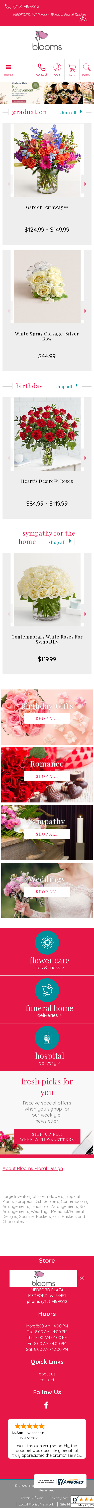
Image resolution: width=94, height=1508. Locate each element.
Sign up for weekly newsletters (47, 1136)
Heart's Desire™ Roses (47, 481)
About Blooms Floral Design (33, 1168)
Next (86, 184)
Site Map (67, 1504)
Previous (8, 184)
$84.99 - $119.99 (47, 503)
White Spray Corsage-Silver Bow (47, 336)
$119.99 (47, 659)
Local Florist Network (36, 1504)
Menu (8, 75)
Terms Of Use (32, 1497)
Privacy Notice (61, 1497)
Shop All (67, 112)
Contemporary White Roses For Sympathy (47, 639)
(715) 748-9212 (26, 6)
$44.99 (47, 356)
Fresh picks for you (47, 1100)
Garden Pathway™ (47, 207)
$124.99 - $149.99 (47, 229)
